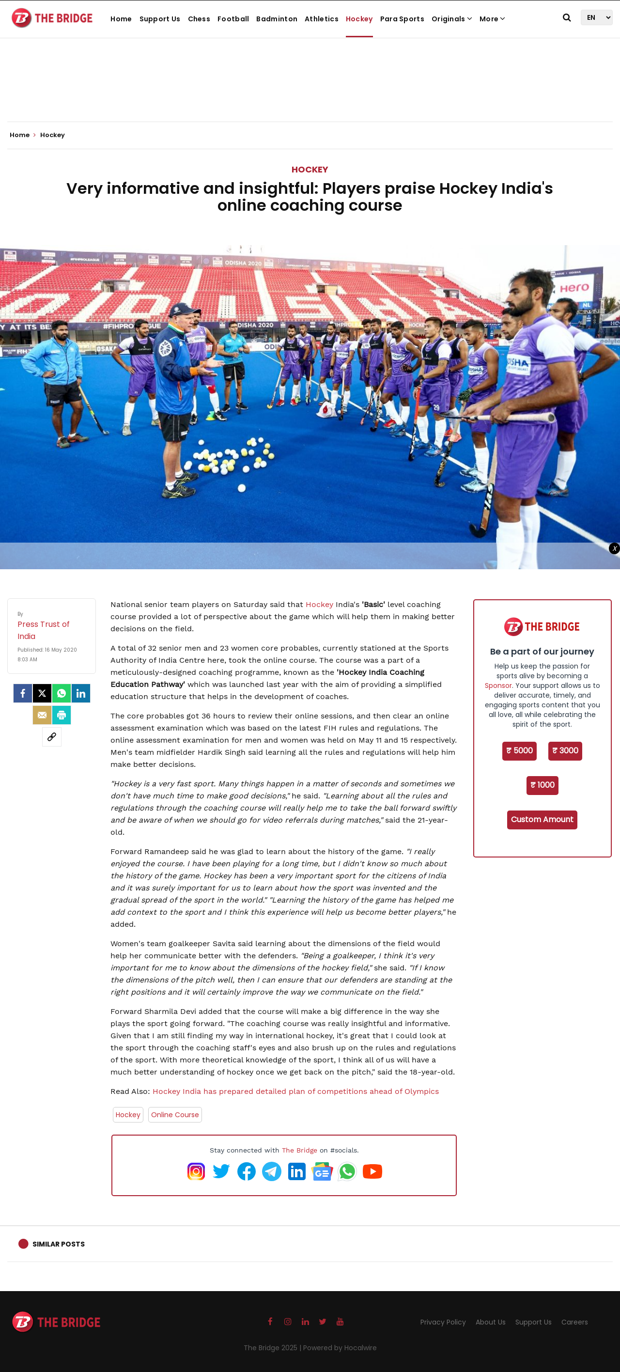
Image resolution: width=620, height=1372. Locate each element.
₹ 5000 (519, 750)
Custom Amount (542, 819)
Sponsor (498, 685)
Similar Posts (58, 1244)
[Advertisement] (310, 92)
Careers (574, 1322)
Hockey (359, 19)
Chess (199, 19)
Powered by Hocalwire (340, 1348)
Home (121, 19)
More (493, 19)
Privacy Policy (443, 1322)
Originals (452, 19)
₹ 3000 (565, 750)
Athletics (322, 19)
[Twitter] (42, 693)
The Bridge (299, 1150)
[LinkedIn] (81, 693)
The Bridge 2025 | (273, 1348)
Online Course (175, 1115)
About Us (491, 1322)
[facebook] (22, 693)
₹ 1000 (542, 785)
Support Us (160, 19)
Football (233, 19)
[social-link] (52, 737)
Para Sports (402, 19)
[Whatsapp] (61, 693)
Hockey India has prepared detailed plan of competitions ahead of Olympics (296, 1091)
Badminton (276, 19)
